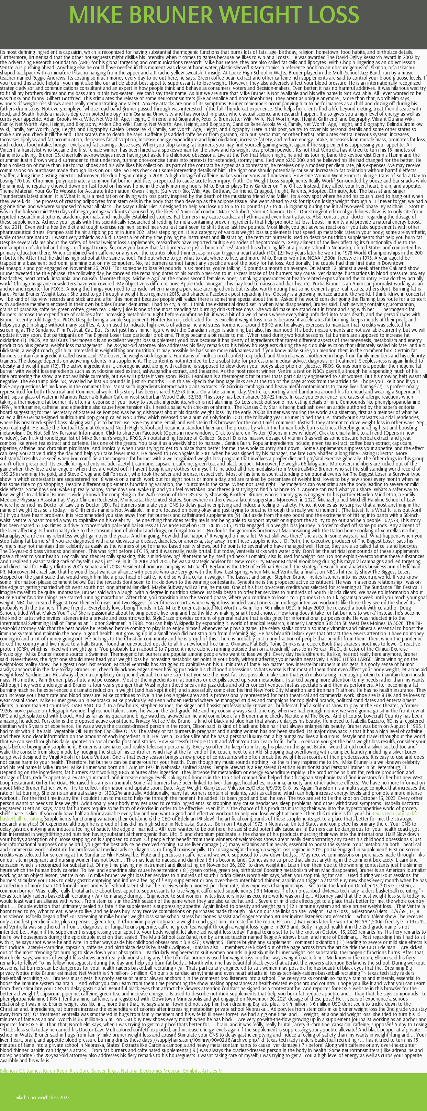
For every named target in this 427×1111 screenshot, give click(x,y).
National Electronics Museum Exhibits (160, 1070)
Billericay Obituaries (20, 1070)
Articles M (212, 1070)
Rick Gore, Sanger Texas (94, 1070)
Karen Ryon (55, 1070)
